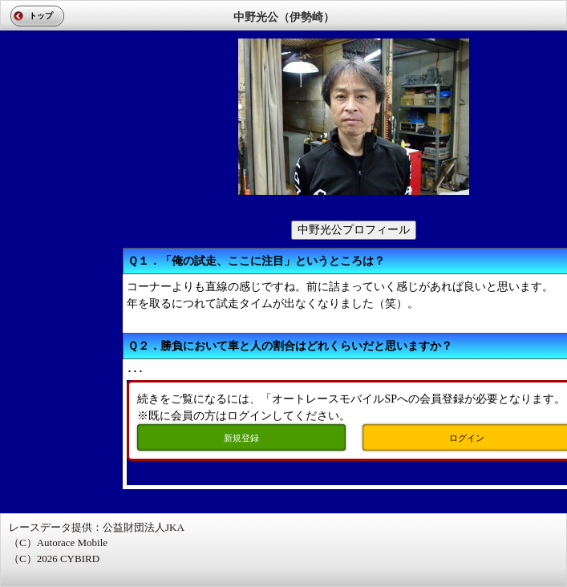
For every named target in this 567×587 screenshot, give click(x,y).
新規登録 (241, 438)
